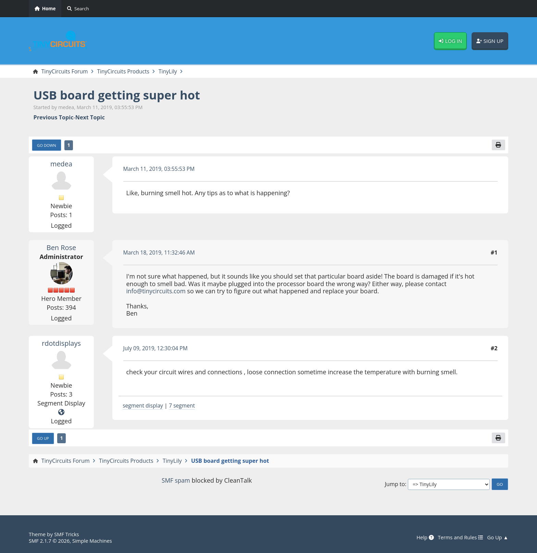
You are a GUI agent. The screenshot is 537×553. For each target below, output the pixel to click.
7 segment (184, 406)
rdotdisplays (61, 344)
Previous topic (54, 118)
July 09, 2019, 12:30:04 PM (156, 349)
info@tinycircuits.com (157, 292)
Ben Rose (61, 248)
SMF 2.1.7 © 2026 (50, 540)
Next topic (90, 118)
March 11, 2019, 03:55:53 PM (160, 169)
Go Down (47, 146)
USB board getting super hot (120, 95)
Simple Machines (94, 540)
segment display (143, 406)
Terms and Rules (458, 537)
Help (423, 537)
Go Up (43, 439)
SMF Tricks (67, 534)
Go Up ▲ (497, 537)
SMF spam (175, 482)
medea (61, 164)
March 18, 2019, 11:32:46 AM (160, 253)
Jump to (395, 485)
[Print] (498, 145)
